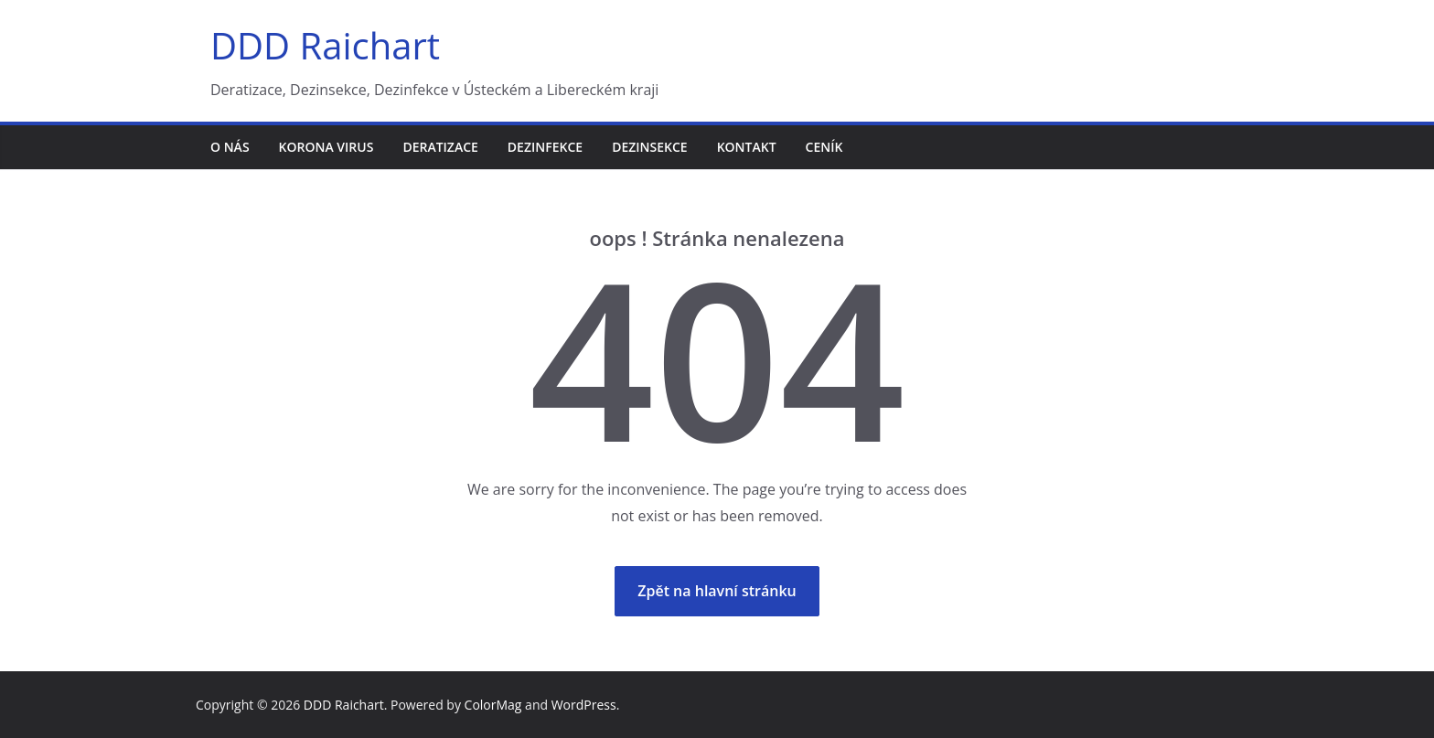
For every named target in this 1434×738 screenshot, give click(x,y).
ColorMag (493, 704)
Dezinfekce (545, 146)
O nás (230, 146)
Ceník (824, 146)
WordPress (583, 704)
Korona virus (326, 146)
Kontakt (746, 146)
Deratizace (439, 146)
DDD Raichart (325, 45)
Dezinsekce (650, 146)
